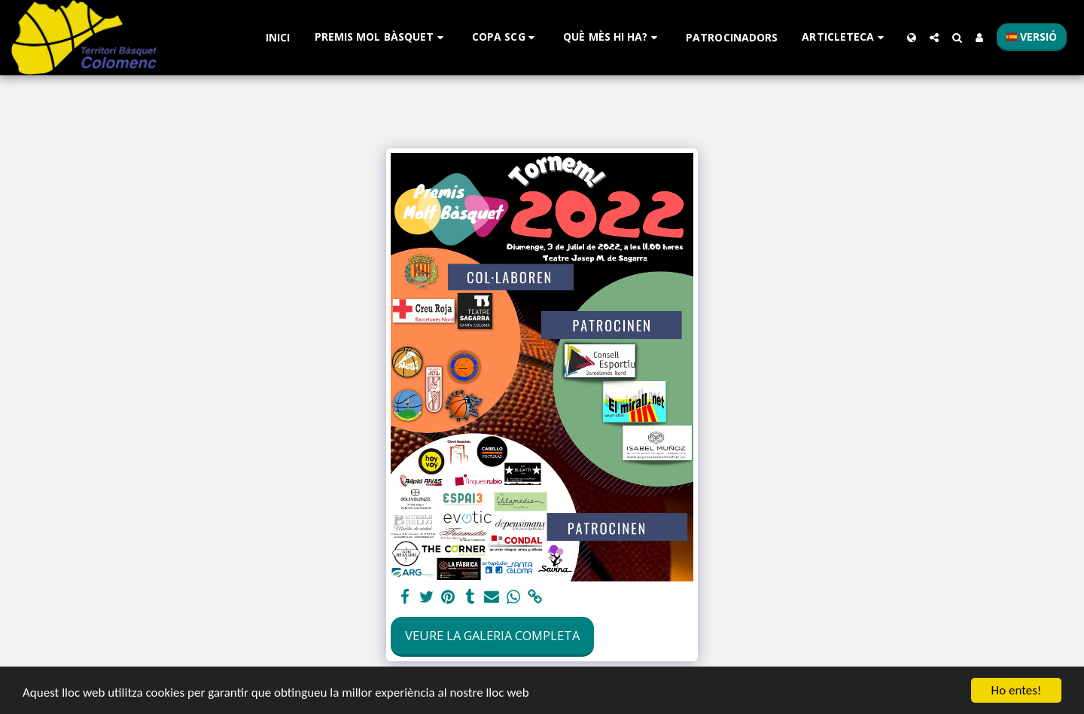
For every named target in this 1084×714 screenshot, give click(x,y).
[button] (381, 37)
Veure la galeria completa (492, 635)
